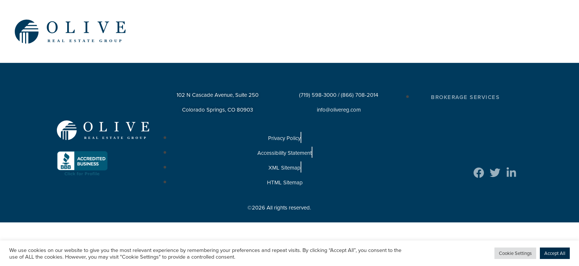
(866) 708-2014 (359, 87)
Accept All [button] (554, 253)
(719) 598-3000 (317, 87)
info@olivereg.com (339, 102)
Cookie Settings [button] (515, 253)
